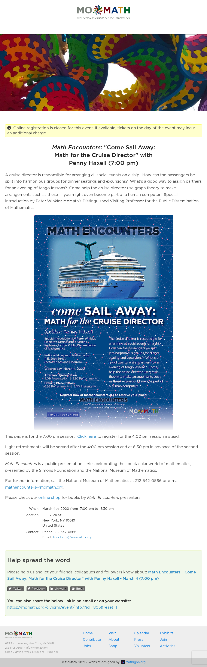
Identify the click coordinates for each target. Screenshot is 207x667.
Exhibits (166, 633)
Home (88, 633)
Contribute (92, 639)
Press (138, 639)
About (114, 639)
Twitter (16, 588)
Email (78, 588)
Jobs (87, 646)
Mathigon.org (133, 662)
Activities (167, 646)
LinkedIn (58, 588)
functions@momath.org (72, 537)
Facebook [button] (36, 588)
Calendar (141, 633)
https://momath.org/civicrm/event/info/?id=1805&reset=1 (62, 608)
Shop (113, 646)
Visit (112, 633)
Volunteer (142, 646)
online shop (49, 498)
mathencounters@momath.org (34, 487)
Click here (86, 437)
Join (163, 639)
